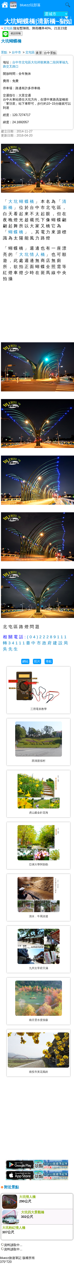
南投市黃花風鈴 (38, 1071)
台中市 (16, 52)
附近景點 (11, 1187)
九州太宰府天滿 (38, 968)
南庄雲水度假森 (38, 1019)
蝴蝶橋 (16, 232)
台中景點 (50, 53)
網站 (25, 661)
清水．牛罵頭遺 (38, 916)
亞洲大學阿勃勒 (38, 864)
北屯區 (7, 28)
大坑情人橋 (32, 254)
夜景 (39, 53)
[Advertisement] (36, 1120)
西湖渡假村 (38, 760)
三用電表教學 (38, 708)
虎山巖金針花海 (38, 812)
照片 (37, 661)
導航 (49, 661)
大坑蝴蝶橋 (11, 41)
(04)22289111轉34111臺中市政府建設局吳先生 (36, 643)
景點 (4, 52)
